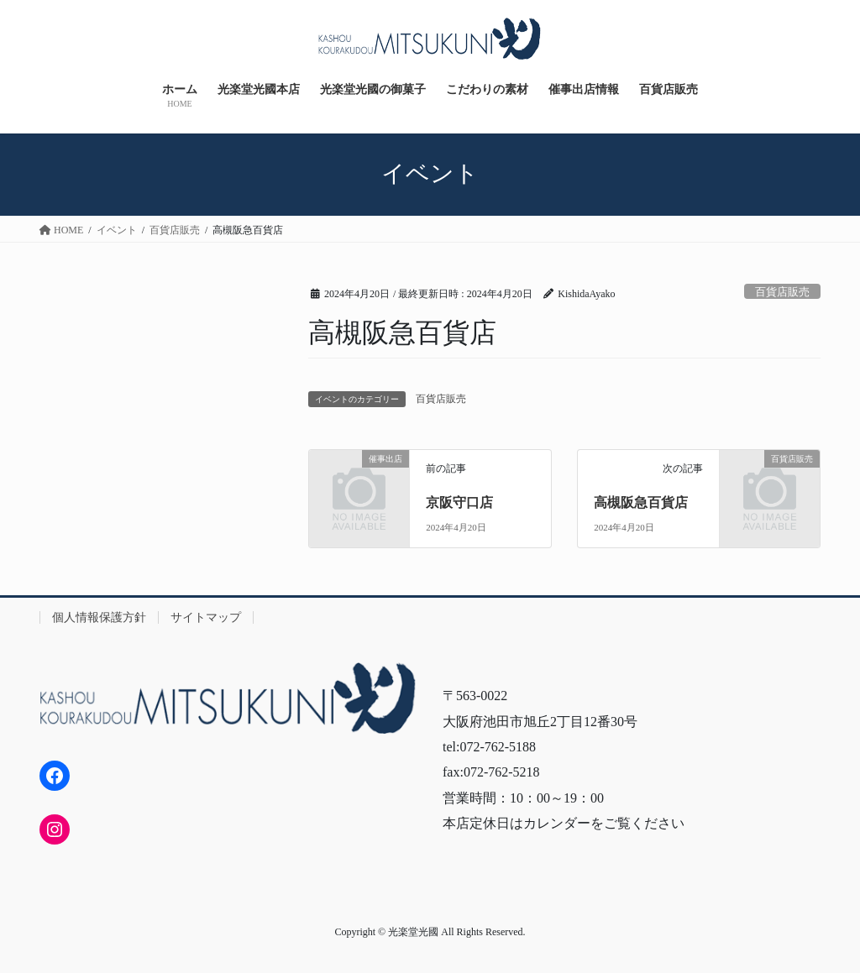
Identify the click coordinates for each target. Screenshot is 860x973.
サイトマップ (205, 617)
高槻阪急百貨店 (641, 502)
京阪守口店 (459, 502)
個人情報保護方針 (99, 617)
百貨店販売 (782, 292)
